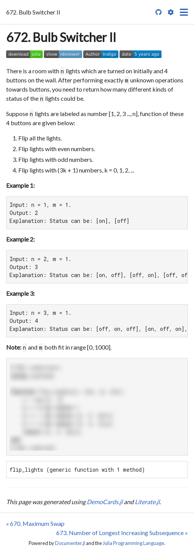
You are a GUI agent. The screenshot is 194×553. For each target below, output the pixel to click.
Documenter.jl (70, 543)
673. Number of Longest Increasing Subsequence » (122, 532)
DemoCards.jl (105, 501)
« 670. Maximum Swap (35, 523)
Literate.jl (147, 501)
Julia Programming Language (133, 543)
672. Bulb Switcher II (61, 37)
